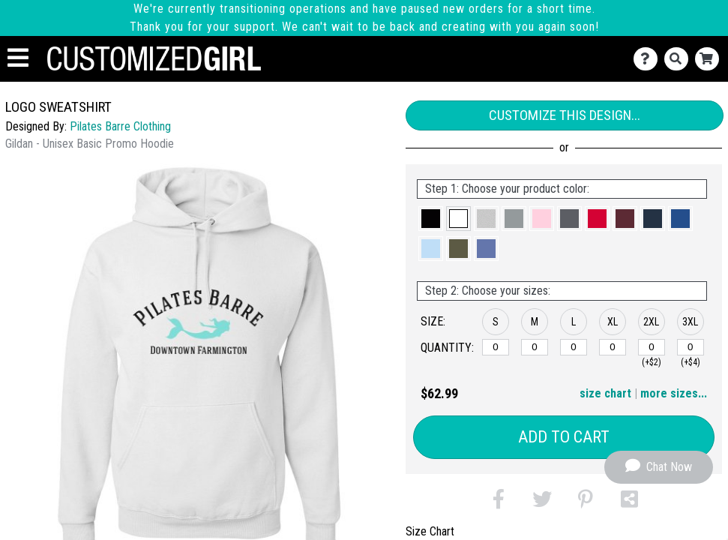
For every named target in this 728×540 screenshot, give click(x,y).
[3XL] (690, 347)
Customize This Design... (564, 115)
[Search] (679, 58)
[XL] (612, 347)
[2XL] (651, 347)
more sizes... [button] (673, 393)
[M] (534, 347)
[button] (430, 218)
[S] (495, 347)
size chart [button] (605, 393)
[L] (573, 347)
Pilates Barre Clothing (120, 126)
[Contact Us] (649, 58)
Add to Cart (564, 437)
